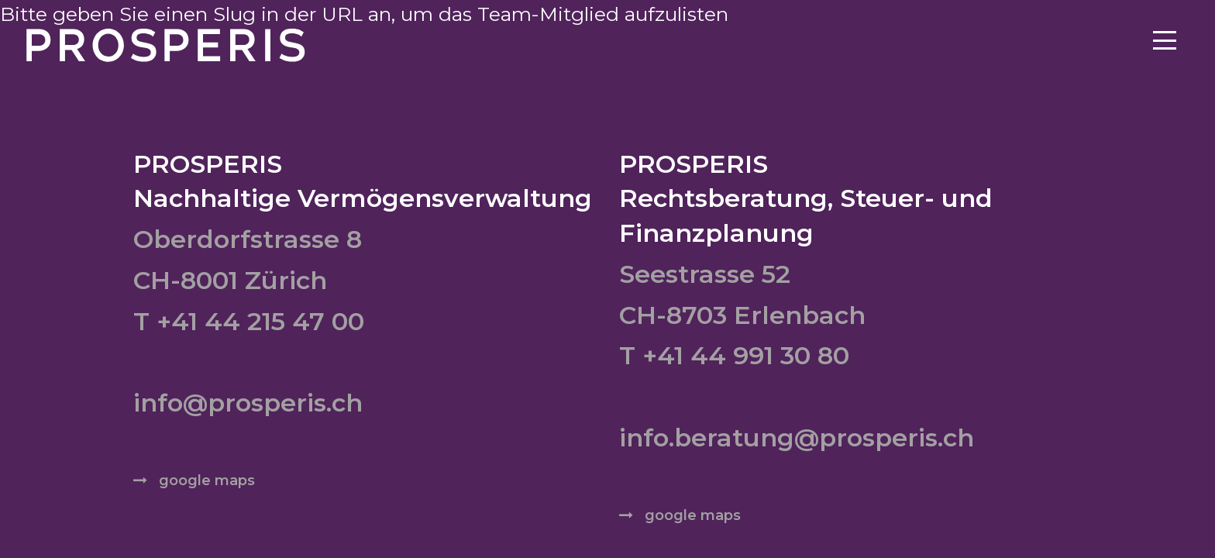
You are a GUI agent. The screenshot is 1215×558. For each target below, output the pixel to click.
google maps (207, 480)
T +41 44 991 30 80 (734, 355)
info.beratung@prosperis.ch (796, 437)
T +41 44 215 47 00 (248, 321)
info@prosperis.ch (248, 403)
